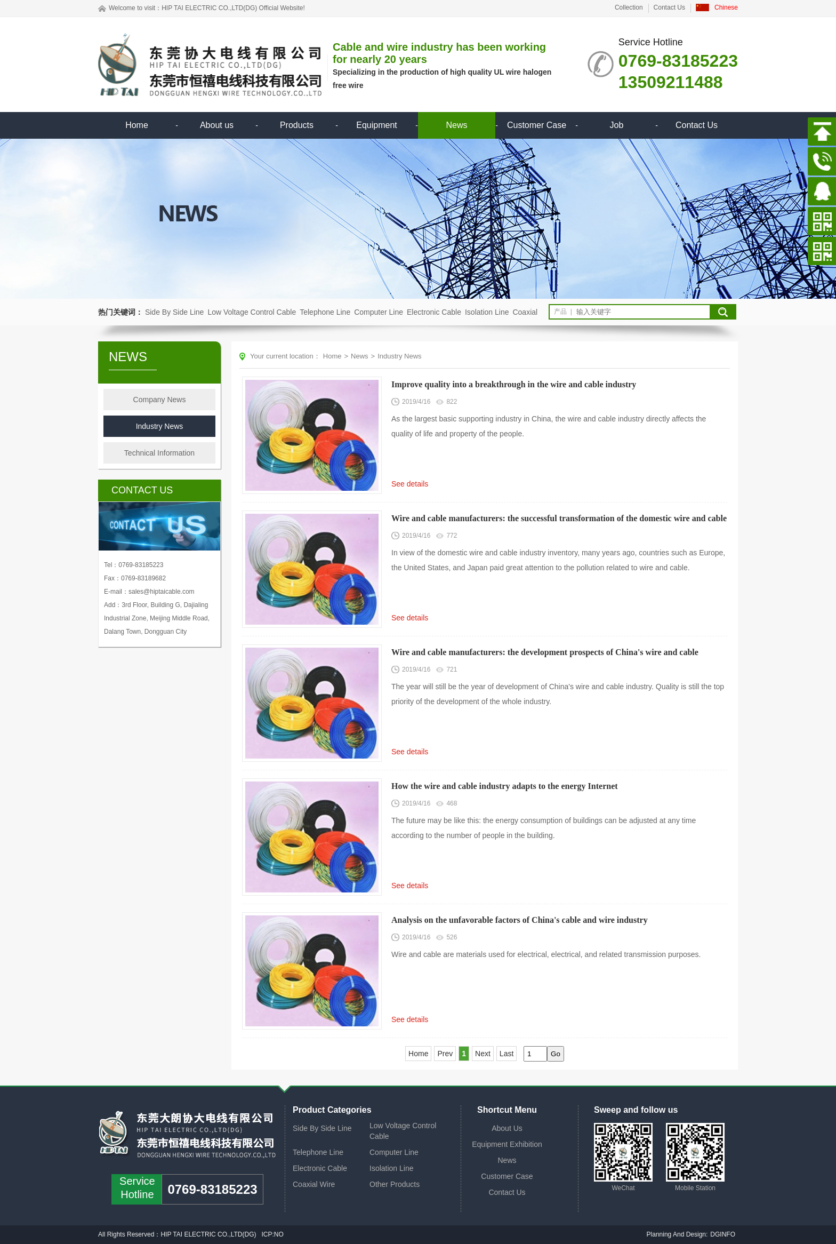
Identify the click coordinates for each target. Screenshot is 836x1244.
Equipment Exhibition (507, 1144)
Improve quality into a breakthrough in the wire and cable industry (513, 384)
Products (297, 125)
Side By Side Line (174, 312)
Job (617, 125)
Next (483, 1053)
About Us (507, 1128)
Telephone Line (325, 312)
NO (279, 1234)
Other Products (394, 1184)
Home (136, 125)
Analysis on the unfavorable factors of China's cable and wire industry (519, 919)
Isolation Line (487, 312)
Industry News (159, 426)
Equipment (376, 125)
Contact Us (669, 7)
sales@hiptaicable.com (161, 591)
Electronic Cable (434, 312)
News (456, 125)
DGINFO (722, 1234)
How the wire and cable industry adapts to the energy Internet (504, 786)
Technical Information (159, 453)
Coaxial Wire (314, 1184)
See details (409, 484)
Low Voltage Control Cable (251, 312)
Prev (445, 1053)
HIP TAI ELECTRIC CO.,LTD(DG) (209, 8)
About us (217, 125)
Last (506, 1053)
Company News (159, 399)
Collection (629, 7)
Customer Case (536, 125)
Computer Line (378, 312)
